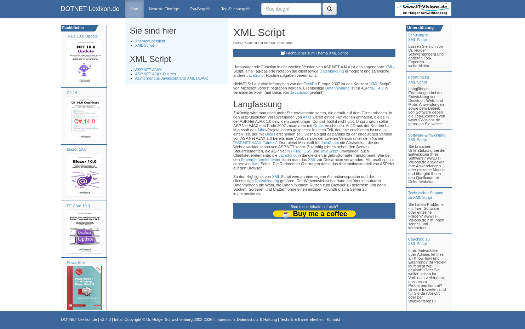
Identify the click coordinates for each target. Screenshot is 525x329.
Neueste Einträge (164, 9)
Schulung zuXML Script (419, 37)
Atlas (307, 117)
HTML (296, 151)
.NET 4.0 (375, 88)
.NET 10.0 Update (82, 36)
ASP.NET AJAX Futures (155, 74)
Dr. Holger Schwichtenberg (169, 319)
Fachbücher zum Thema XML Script (317, 53)
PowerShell (77, 262)
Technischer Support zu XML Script (426, 195)
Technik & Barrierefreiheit (302, 319)
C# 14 (72, 93)
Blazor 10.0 (77, 149)
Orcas (318, 125)
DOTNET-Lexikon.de (90, 8)
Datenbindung (332, 71)
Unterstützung (420, 27)
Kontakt (333, 319)
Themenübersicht (150, 41)
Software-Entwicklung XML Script (427, 137)
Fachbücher (72, 27)
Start (134, 9)
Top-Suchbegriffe (236, 9)
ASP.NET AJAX (148, 70)
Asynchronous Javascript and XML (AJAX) (172, 78)
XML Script (144, 45)
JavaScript (255, 75)
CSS (308, 151)
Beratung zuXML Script (418, 79)
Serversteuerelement (259, 159)
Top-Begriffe (200, 9)
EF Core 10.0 (78, 206)
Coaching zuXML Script (419, 241)
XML (389, 67)
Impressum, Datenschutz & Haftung (246, 319)
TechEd (310, 84)
